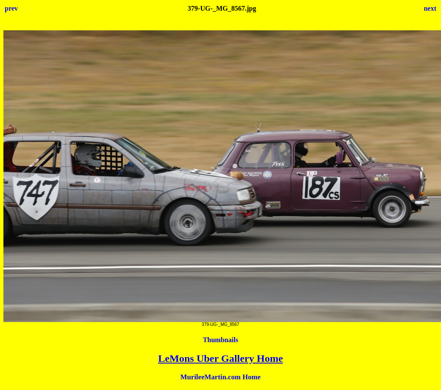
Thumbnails (220, 339)
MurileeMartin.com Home (220, 377)
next (430, 8)
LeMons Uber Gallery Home (220, 358)
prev (11, 8)
